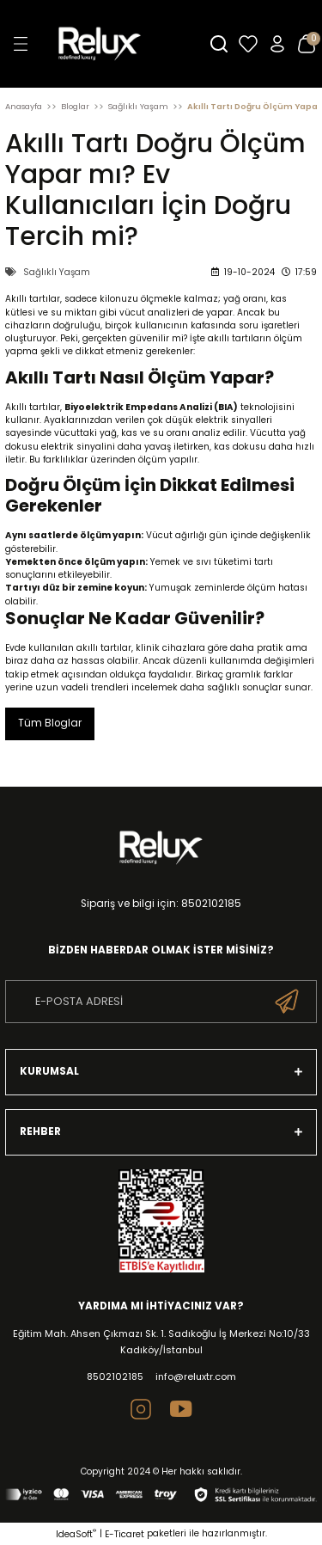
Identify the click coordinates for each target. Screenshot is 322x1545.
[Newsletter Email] (161, 1001)
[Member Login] (277, 44)
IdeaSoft (76, 1534)
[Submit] (287, 1001)
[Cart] (306, 44)
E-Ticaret (124, 1534)
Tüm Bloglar (50, 723)
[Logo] (120, 43)
